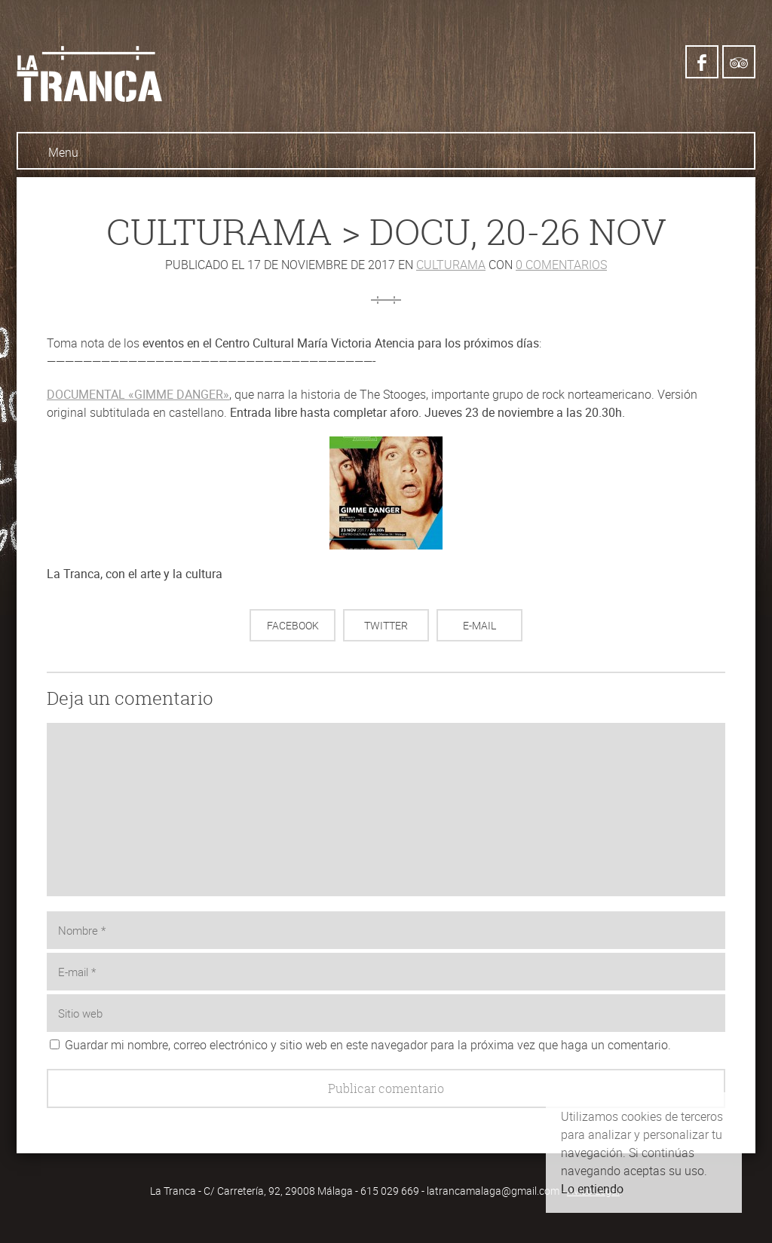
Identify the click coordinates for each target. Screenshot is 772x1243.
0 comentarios (561, 264)
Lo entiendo (592, 1188)
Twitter (386, 625)
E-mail (479, 625)
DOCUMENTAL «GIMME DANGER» (138, 394)
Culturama (451, 264)
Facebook (293, 625)
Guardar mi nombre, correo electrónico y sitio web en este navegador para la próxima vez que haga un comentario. (368, 1044)
